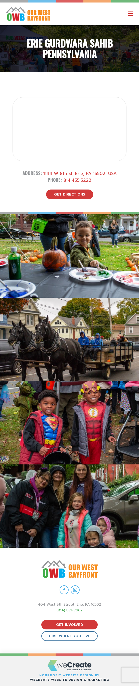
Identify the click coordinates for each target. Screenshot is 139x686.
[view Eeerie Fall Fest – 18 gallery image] (69, 256)
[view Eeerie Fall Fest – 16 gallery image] (69, 422)
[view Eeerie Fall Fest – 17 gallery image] (69, 339)
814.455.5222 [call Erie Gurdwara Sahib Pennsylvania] (77, 180)
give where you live (69, 636)
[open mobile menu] (130, 14)
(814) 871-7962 (70, 610)
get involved (69, 624)
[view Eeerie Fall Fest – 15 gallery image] (69, 506)
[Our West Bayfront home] (50, 14)
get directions (69, 194)
